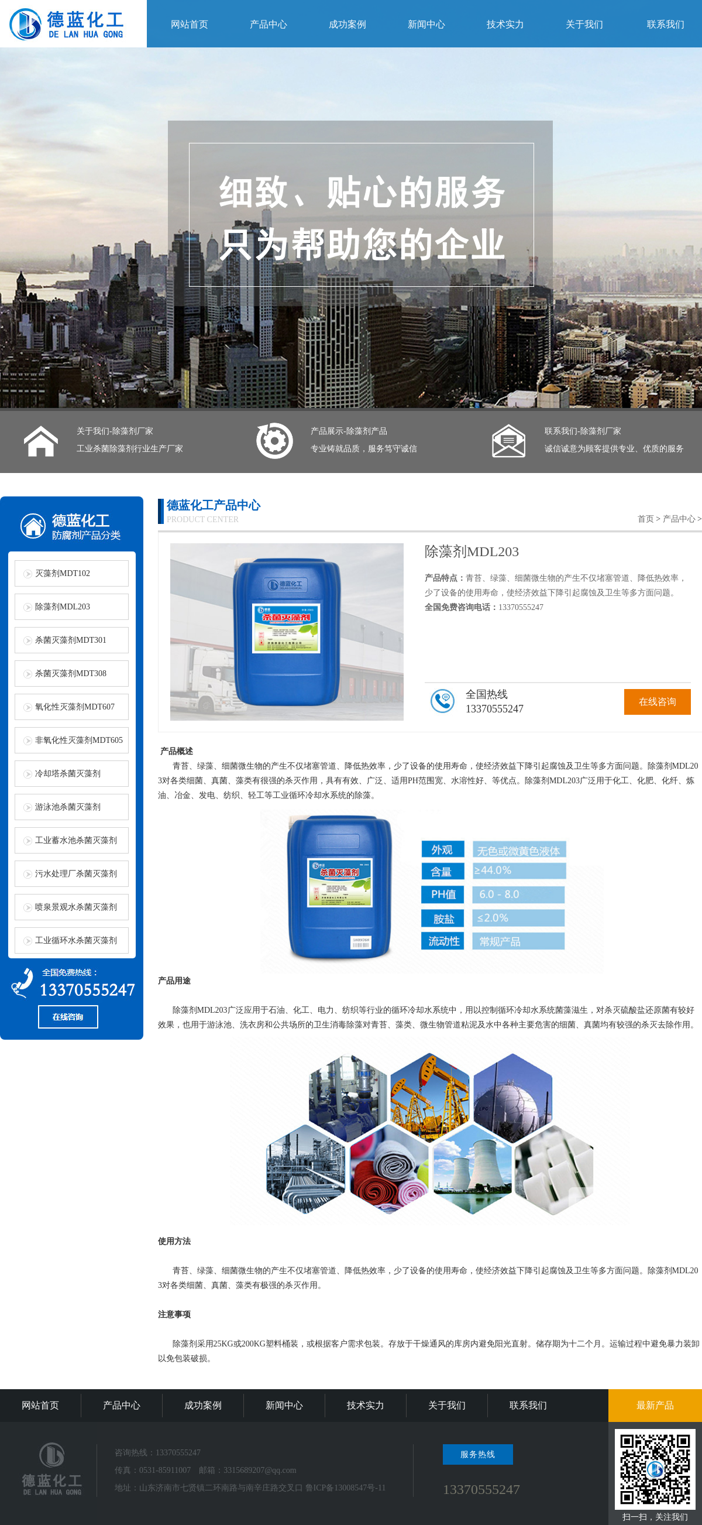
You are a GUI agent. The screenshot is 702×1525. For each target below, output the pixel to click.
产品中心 (268, 24)
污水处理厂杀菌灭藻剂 (76, 873)
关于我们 (584, 24)
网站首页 (189, 24)
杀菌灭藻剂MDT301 (70, 640)
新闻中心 (426, 24)
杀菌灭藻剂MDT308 (70, 673)
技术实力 (505, 24)
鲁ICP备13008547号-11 (345, 1487)
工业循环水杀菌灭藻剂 (76, 940)
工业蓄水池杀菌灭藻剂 (76, 840)
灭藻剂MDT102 (62, 573)
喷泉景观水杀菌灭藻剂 (76, 907)
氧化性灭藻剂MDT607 (75, 706)
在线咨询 (657, 702)
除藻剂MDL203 (62, 606)
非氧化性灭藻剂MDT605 (79, 740)
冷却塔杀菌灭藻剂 (68, 773)
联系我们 (665, 24)
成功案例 (347, 24)
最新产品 (655, 1405)
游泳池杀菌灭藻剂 (68, 807)
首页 (646, 519)
